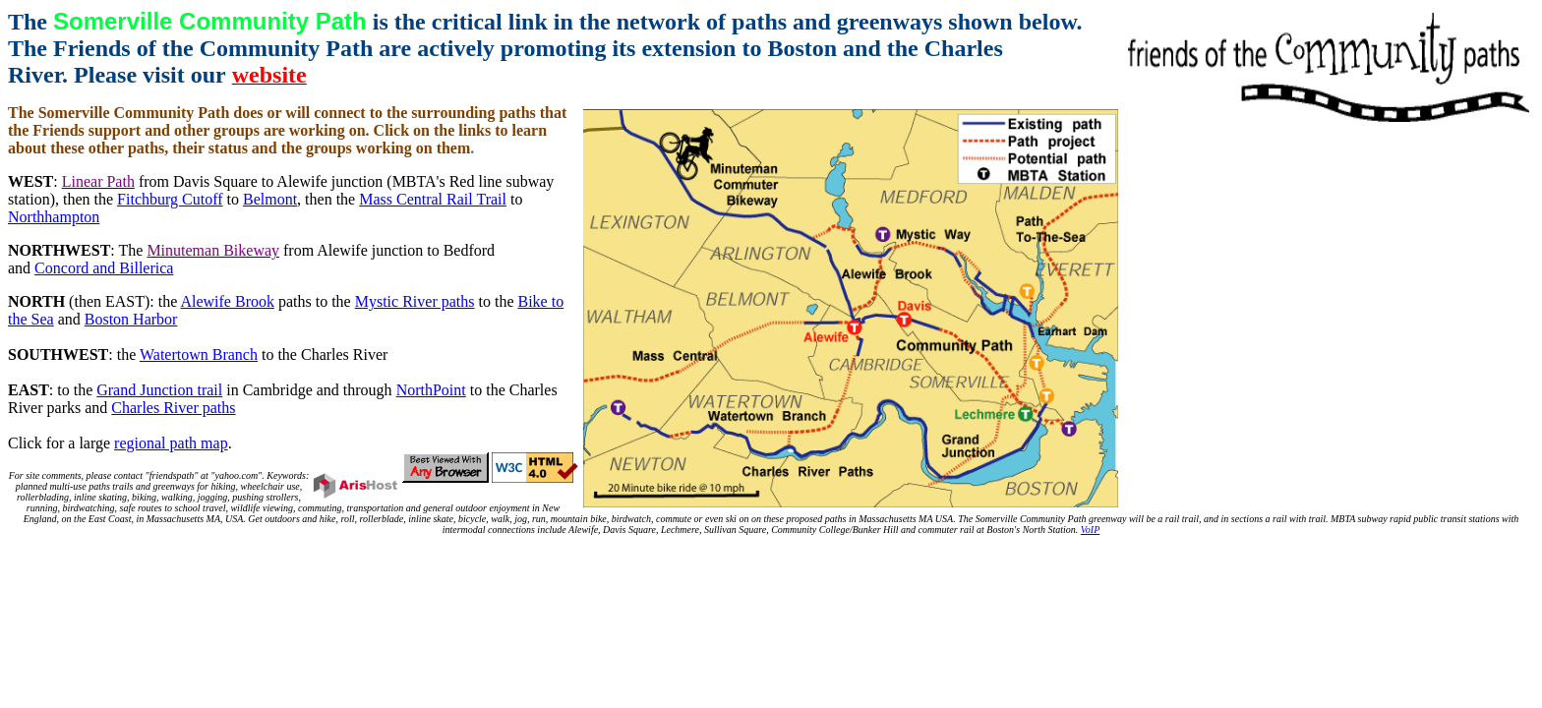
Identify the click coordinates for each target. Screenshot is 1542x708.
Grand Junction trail (159, 390)
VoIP (1090, 529)
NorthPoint (431, 390)
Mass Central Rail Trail (432, 199)
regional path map (171, 443)
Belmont (270, 199)
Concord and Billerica (103, 268)
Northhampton (53, 216)
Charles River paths (173, 407)
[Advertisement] (771, 579)
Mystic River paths (415, 301)
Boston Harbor (131, 319)
